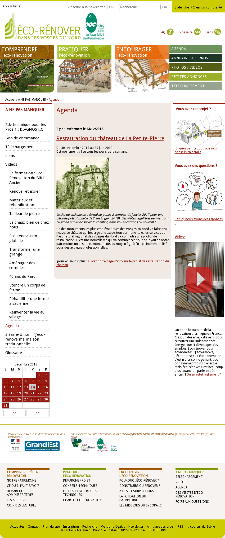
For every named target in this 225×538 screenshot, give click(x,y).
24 (5, 399)
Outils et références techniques (80, 493)
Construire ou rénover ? (139, 486)
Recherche (89, 526)
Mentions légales (113, 526)
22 (39, 393)
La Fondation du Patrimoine (132, 498)
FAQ (167, 32)
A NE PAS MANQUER (190, 472)
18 (12, 393)
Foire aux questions (192, 502)
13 (26, 387)
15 (39, 387)
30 (46, 399)
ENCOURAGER (142, 52)
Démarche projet (76, 480)
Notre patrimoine (21, 480)
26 (19, 399)
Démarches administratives (20, 493)
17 (5, 393)
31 (5, 405)
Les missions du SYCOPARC (140, 505)
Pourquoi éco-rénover (138, 480)
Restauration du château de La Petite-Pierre (110, 138)
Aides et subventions (136, 491)
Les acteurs (16, 500)
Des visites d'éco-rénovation (190, 494)
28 (32, 399)
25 (12, 399)
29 (39, 399)
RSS (180, 526)
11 (12, 387)
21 (32, 393)
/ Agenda (53, 100)
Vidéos (181, 482)
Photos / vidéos (186, 67)
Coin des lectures (22, 505)
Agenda (178, 49)
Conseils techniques (80, 486)
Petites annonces (189, 76)
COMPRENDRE (27, 52)
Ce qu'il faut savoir (23, 486)
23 (46, 393)
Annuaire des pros (189, 58)
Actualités (17, 526)
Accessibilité (11, 6)
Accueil (10, 100)
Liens (213, 32)
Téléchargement (188, 86)
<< (14, 413)
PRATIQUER (84, 52)
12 (19, 387)
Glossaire (189, 32)
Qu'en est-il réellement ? (204, 374)
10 (5, 387)
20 (26, 393)
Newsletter (135, 526)
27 (26, 399)
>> (37, 413)
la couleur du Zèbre (201, 526)
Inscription (71, 526)
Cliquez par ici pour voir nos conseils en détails (196, 150)
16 (46, 387)
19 (19, 393)
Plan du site (51, 526)
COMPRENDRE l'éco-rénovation (22, 474)
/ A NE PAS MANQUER (31, 100)
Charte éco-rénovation (82, 500)
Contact (33, 526)
